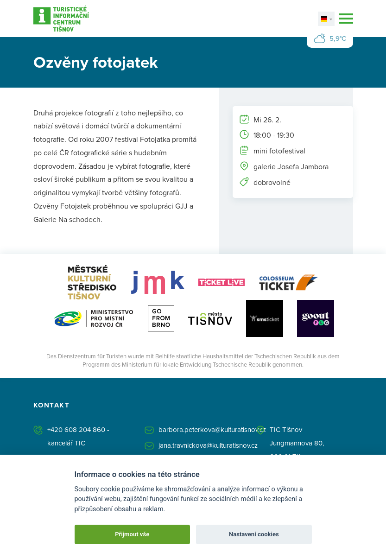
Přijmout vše (132, 534)
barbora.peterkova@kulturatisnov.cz (212, 429)
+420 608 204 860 (76, 429)
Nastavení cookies (254, 534)
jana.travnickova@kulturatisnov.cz (208, 445)
